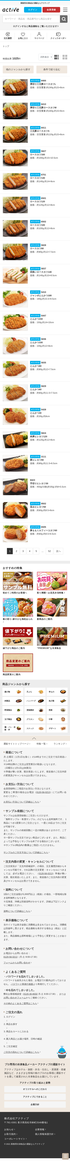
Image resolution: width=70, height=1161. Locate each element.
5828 (43, 245)
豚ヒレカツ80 (37, 460)
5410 (43, 292)
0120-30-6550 (31, 994)
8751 (43, 174)
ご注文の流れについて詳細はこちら (21, 1052)
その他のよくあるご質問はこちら (20, 1003)
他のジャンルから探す (18, 69)
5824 (43, 433)
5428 (43, 409)
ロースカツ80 (37, 248)
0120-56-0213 (43, 792)
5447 (43, 315)
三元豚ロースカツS (39, 131)
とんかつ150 (36, 319)
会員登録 (51, 10)
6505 (43, 527)
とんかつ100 (36, 342)
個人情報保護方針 (44, 1134)
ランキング (59, 744)
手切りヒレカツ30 (39, 483)
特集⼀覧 (41, 744)
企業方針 (35, 1104)
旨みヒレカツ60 (38, 507)
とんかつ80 (36, 366)
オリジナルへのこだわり (35, 1089)
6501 (43, 198)
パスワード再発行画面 (22, 984)
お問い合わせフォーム (15, 997)
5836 (43, 339)
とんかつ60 (36, 389)
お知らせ (9, 1129)
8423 (32, 480)
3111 (43, 456)
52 (49, 551)
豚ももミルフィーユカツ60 (43, 530)
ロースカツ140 (37, 178)
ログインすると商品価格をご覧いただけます (35, 26)
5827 (43, 151)
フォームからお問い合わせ (17, 962)
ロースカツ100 (37, 225)
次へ (58, 551)
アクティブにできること (35, 1097)
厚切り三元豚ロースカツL (43, 84)
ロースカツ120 (37, 201)
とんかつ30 (36, 413)
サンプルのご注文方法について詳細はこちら (26, 852)
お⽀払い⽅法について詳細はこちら (21, 802)
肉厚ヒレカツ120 (38, 436)
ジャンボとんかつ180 (41, 295)
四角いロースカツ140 (41, 272)
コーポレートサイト (14, 1139)
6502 (43, 221)
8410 (43, 104)
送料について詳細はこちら (17, 911)
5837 (43, 268)
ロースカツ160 (37, 154)
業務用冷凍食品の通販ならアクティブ (27, 1144)
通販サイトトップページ (16, 744)
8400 (43, 80)
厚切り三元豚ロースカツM (43, 107)
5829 (43, 386)
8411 (43, 128)
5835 (43, 362)
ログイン (32, 10)
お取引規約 (10, 1134)
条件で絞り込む (51, 69)
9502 (43, 503)
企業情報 (39, 1129)
